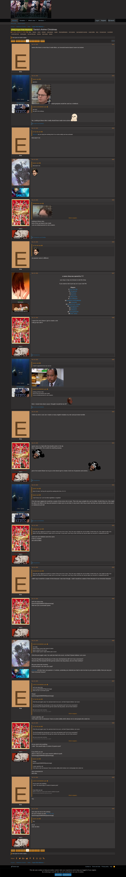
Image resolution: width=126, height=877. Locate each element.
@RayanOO (73, 296)
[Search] (111, 20)
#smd (39, 32)
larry (97, 32)
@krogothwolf (73, 311)
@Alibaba (74, 308)
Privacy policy (105, 866)
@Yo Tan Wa (74, 289)
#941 (113, 44)
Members (41, 20)
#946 (113, 242)
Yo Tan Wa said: (37, 131)
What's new (31, 20)
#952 (113, 485)
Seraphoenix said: (37, 203)
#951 (113, 443)
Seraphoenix (21, 103)
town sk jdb (45, 34)
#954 (113, 567)
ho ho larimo (72, 32)
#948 (113, 317)
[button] (26, 20)
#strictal (43, 32)
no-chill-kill (110, 32)
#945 (113, 200)
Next (42, 41)
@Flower (73, 293)
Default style (15, 866)
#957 (113, 681)
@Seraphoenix (74, 306)
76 (38, 41)
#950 (113, 411)
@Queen (35, 134)
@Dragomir (73, 291)
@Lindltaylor (73, 298)
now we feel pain (31, 34)
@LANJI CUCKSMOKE (74, 300)
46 (21, 41)
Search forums (21, 23)
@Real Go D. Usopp (74, 304)
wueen (50, 34)
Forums (14, 20)
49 (30, 41)
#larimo (34, 32)
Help (111, 866)
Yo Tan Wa (20, 186)
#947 (113, 273)
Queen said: (36, 79)
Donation (22, 20)
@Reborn (74, 310)
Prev (13, 41)
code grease (50, 32)
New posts (13, 23)
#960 (113, 808)
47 (24, 41)
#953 (113, 525)
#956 (113, 640)
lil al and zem (103, 32)
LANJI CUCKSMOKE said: (39, 107)
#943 (113, 128)
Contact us (88, 866)
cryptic (56, 32)
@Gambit (74, 302)
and (40, 237)
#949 (113, 359)
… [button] (19, 41)
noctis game (23, 34)
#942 (113, 75)
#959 (113, 777)
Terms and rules (96, 866)
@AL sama (73, 313)
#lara (30, 32)
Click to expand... (73, 218)
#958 (113, 723)
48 (27, 41)
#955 (113, 598)
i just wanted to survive (81, 32)
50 (33, 41)
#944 (113, 159)
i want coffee (92, 32)
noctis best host (15, 34)
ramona (39, 34)
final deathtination (63, 32)
